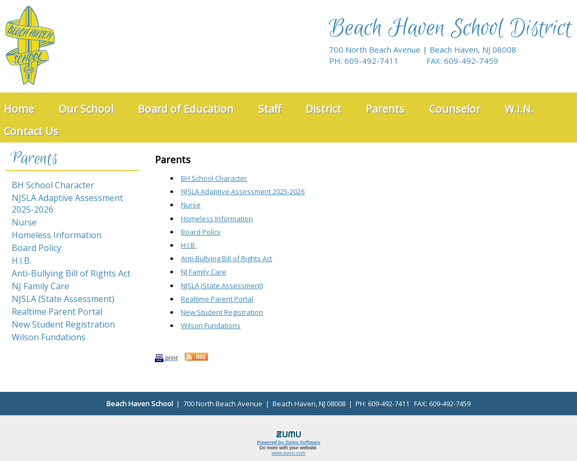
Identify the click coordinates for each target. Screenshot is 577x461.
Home (19, 109)
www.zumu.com (288, 453)
